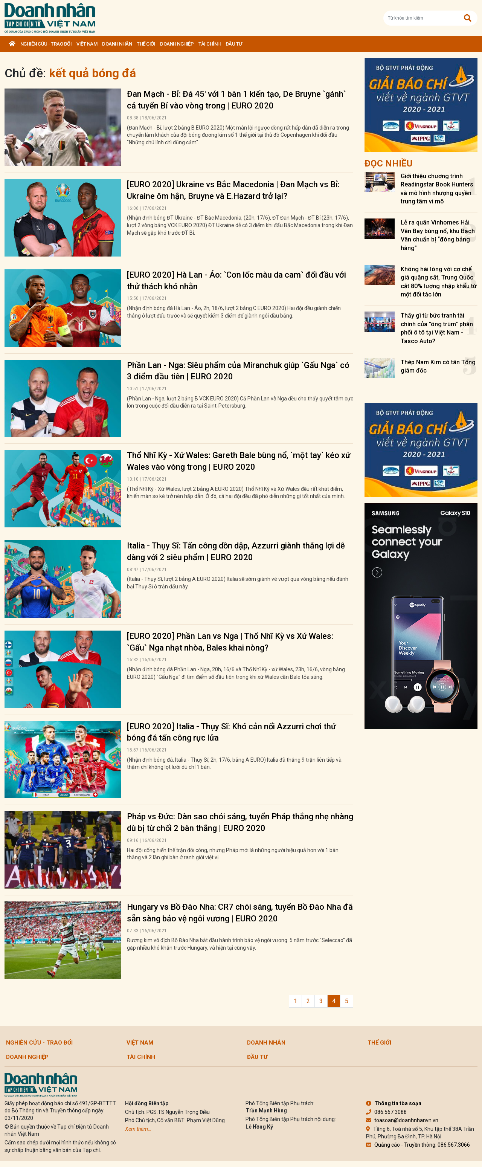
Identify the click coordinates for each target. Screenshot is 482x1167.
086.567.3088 (386, 1112)
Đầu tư (234, 44)
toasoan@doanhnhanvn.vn (402, 1120)
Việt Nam (86, 44)
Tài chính (209, 44)
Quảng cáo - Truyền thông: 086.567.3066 (418, 1145)
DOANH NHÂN (117, 44)
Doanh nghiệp (177, 44)
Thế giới (146, 44)
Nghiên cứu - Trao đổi (46, 44)
